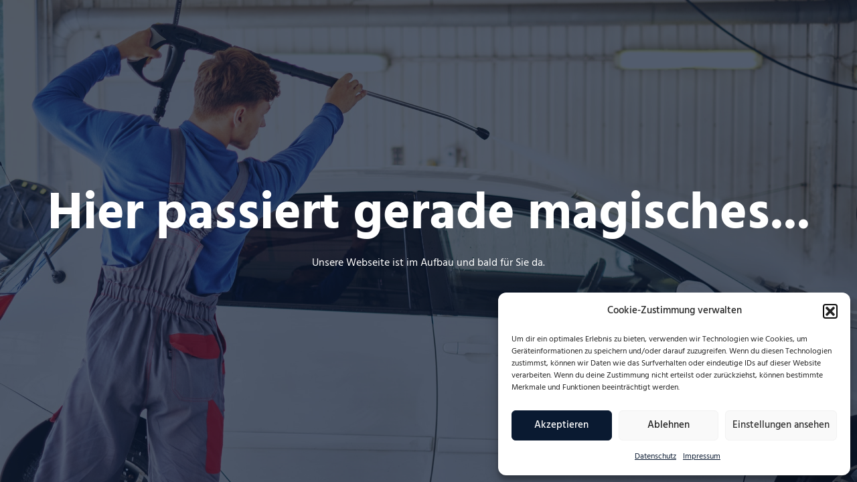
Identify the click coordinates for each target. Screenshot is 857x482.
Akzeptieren (561, 425)
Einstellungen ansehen (781, 425)
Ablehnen (668, 425)
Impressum (701, 456)
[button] (830, 311)
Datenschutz (655, 456)
